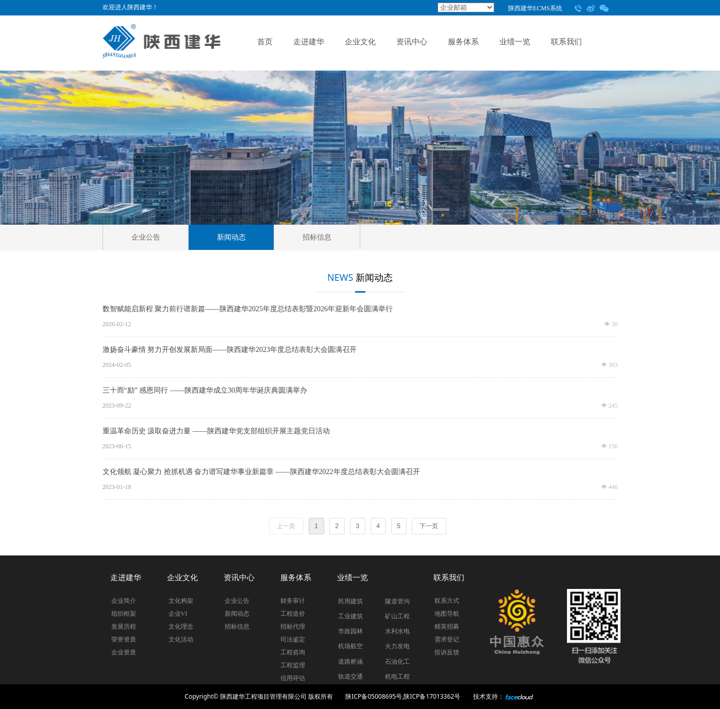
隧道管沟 (397, 601)
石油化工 (397, 661)
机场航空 (350, 646)
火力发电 (397, 646)
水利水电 (397, 631)
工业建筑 (350, 616)
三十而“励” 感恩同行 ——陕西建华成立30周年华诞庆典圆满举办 (205, 390)
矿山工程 (397, 616)
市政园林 (350, 631)
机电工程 (397, 676)
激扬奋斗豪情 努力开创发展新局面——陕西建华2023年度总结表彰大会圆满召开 (230, 349)
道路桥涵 (350, 661)
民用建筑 (350, 601)
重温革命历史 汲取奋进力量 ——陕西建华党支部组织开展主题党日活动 (216, 431)
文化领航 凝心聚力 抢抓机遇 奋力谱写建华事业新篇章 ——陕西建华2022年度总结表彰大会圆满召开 (261, 472)
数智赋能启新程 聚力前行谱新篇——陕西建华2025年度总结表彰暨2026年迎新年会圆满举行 (248, 309)
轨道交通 (350, 676)
